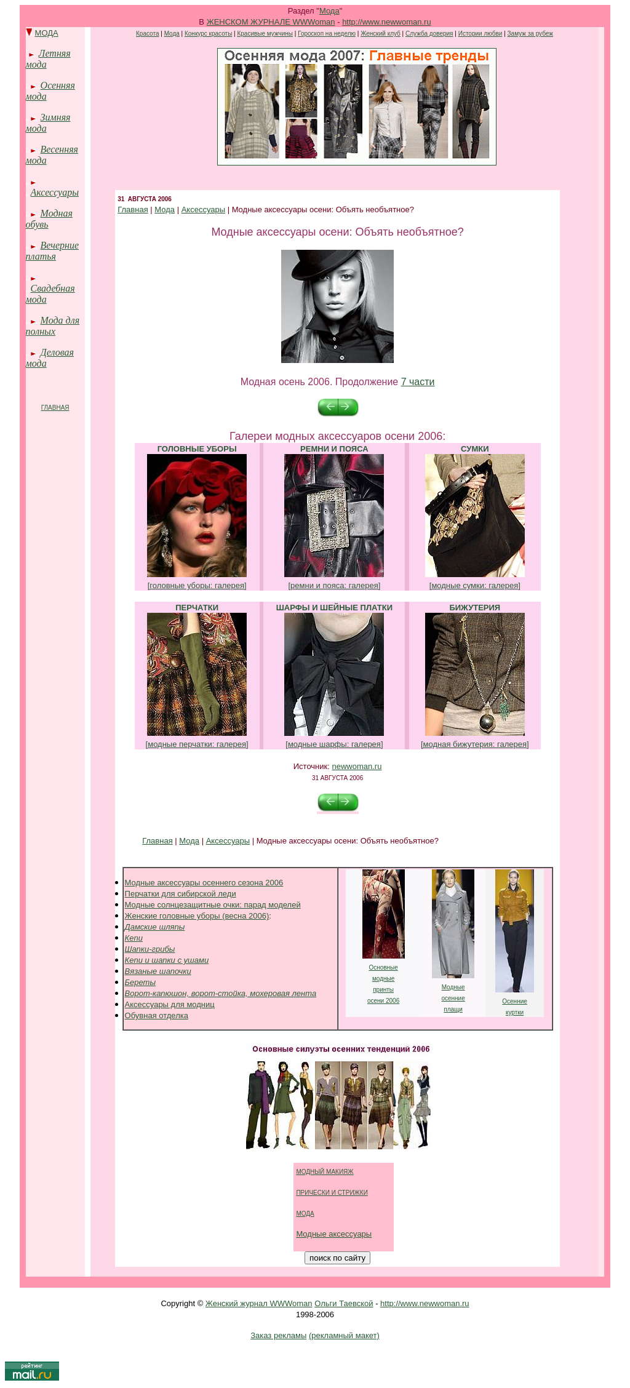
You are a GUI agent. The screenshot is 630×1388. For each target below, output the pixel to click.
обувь (37, 224)
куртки (515, 1012)
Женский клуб (381, 33)
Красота (147, 33)
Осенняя (58, 85)
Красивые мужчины (265, 33)
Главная (133, 209)
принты (383, 989)
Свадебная (53, 288)
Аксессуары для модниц (170, 1004)
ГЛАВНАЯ (55, 407)
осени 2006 (383, 1000)
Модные (453, 987)
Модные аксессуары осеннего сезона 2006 (204, 882)
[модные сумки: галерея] (474, 585)
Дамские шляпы (155, 926)
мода (36, 64)
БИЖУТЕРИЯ (474, 607)
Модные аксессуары (334, 1233)
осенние (453, 998)
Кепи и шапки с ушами (167, 960)
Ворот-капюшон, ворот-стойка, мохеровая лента (221, 993)
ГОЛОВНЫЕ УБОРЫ (197, 448)
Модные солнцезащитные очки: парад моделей (213, 904)
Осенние (514, 1001)
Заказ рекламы (278, 1335)
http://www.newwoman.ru (386, 21)
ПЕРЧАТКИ (196, 607)
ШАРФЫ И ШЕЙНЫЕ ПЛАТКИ (334, 607)
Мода (329, 10)
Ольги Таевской (343, 1303)
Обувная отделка (156, 1015)
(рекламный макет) (344, 1335)
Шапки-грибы (150, 949)
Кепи (134, 938)
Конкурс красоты (208, 33)
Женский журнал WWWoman (259, 1303)
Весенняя (59, 149)
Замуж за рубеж (530, 33)
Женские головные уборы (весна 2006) (197, 915)
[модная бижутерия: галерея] (475, 744)
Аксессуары (55, 192)
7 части (418, 382)
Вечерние (60, 245)
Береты (140, 982)
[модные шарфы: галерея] (334, 744)
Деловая (57, 352)
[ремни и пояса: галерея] (334, 585)
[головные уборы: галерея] (197, 585)
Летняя (55, 53)
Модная (57, 213)
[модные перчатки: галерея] (197, 744)
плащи (453, 1009)
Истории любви (480, 33)
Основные (383, 967)
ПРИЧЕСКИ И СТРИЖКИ (331, 1192)
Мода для (60, 320)
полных (40, 331)
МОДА (46, 33)
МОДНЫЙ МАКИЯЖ (324, 1171)
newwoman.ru (356, 766)
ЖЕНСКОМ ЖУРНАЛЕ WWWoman (271, 21)
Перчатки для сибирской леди (180, 893)
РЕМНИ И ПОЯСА (334, 448)
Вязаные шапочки (158, 971)
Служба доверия (429, 33)
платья (41, 256)
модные (383, 978)
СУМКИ (474, 448)
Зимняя (56, 117)
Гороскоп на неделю (327, 33)
